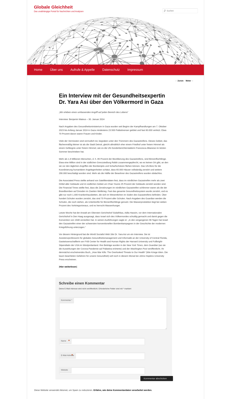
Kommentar (66, 300)
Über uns (56, 70)
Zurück (179, 81)
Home (38, 70)
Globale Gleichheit (53, 7)
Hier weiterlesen (68, 266)
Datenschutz (111, 70)
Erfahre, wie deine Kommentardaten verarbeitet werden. (122, 390)
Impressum (135, 70)
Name (65, 341)
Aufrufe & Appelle (82, 70)
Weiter (189, 81)
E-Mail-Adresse (67, 355)
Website (64, 370)
